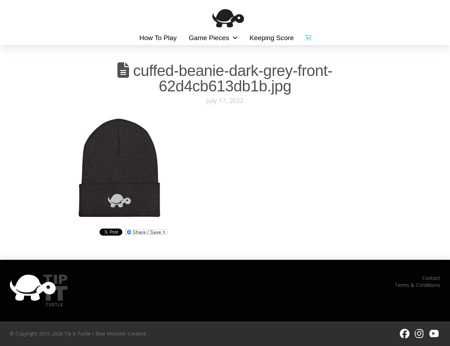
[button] (308, 36)
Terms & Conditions (417, 285)
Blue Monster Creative (120, 333)
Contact (431, 278)
